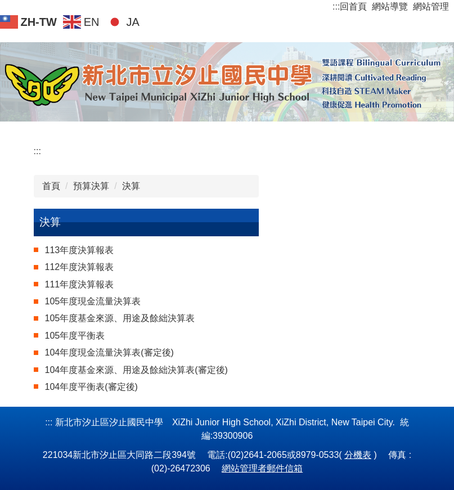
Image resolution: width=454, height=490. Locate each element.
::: (336, 6)
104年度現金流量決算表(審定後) (109, 352)
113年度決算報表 (79, 250)
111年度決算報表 (79, 284)
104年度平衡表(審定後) (91, 387)
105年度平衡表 (75, 335)
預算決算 (91, 186)
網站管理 (431, 6)
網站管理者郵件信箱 (262, 468)
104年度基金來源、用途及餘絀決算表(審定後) (136, 370)
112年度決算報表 (79, 267)
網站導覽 (390, 6)
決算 (131, 186)
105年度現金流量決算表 (93, 301)
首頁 (51, 186)
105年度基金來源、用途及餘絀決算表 (120, 318)
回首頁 (353, 6)
